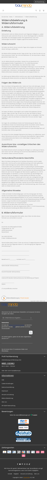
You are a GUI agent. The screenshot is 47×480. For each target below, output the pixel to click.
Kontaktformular (16, 370)
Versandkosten (34, 468)
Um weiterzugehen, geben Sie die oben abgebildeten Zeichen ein (16, 337)
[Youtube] (20, 464)
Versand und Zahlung (8, 394)
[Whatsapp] (27, 464)
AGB (14, 327)
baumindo (26, 477)
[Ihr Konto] (40, 10)
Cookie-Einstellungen (7, 383)
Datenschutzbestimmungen (16, 325)
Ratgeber (16, 474)
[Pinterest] (22, 464)
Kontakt (10, 474)
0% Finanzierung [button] (39, 2)
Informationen (8, 375)
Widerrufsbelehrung (7, 398)
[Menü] (3, 10)
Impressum (5, 391)
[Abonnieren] (31, 318)
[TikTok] (29, 464)
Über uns (4, 402)
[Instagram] (25, 464)
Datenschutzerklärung (8, 387)
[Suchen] (36, 10)
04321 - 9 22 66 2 (8, 363)
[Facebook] (18, 464)
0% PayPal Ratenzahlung (8, 405)
